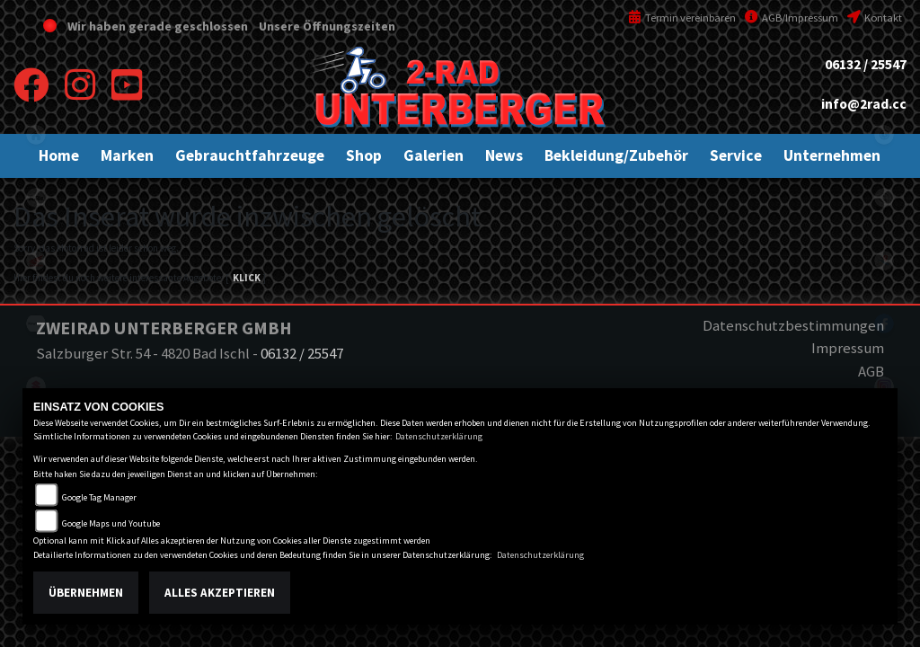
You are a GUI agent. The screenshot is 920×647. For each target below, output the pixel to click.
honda (36, 261)
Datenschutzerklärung (438, 436)
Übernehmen (86, 592)
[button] (127, 155)
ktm (36, 198)
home (36, 135)
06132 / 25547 (866, 64)
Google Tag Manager (99, 497)
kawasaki (36, 323)
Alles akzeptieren (219, 592)
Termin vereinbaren (682, 17)
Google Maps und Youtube (111, 523)
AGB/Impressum (791, 17)
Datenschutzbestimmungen (793, 325)
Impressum (847, 348)
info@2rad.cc (864, 103)
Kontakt (874, 17)
